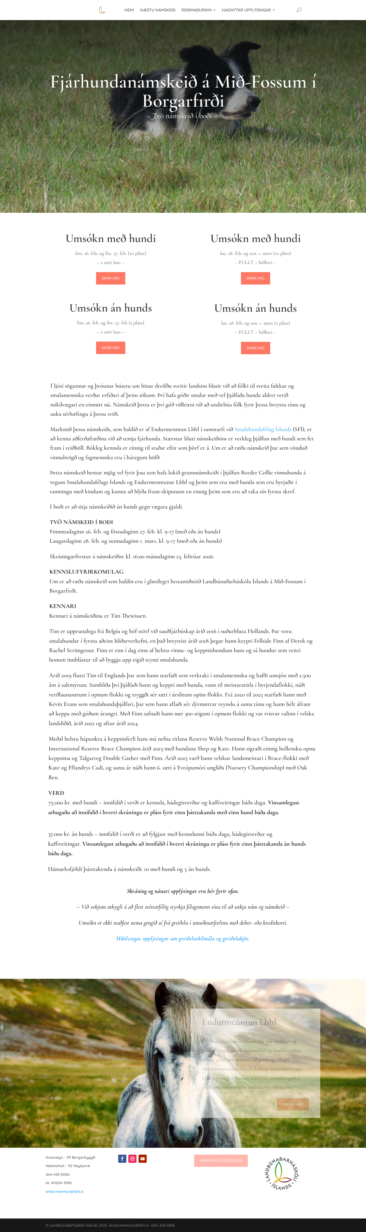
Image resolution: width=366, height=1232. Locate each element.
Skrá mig (111, 278)
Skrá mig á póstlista (221, 1160)
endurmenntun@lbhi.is (64, 1191)
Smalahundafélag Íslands (258, 462)
